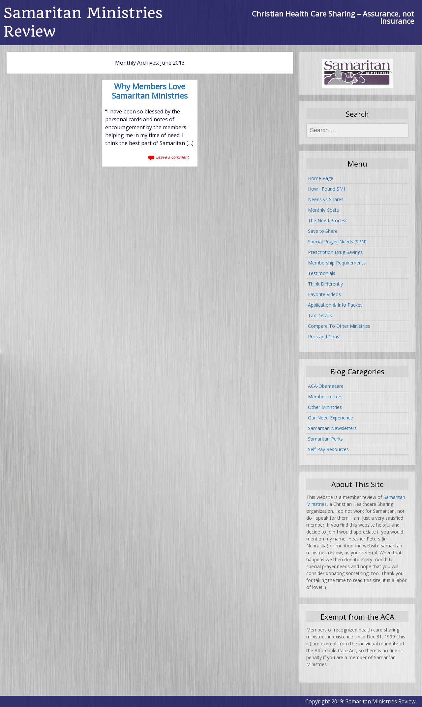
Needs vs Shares (326, 199)
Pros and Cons (323, 336)
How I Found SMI (326, 189)
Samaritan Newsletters (332, 428)
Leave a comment (172, 157)
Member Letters (325, 396)
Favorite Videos (324, 294)
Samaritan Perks (325, 439)
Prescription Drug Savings (335, 252)
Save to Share (323, 231)
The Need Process (327, 220)
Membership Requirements (337, 263)
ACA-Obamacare (326, 386)
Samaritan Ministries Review (83, 22)
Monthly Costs (323, 210)
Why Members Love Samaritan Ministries (150, 91)
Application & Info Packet (335, 305)
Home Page (320, 178)
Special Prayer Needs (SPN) (337, 241)
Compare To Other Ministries (339, 326)
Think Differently (325, 284)
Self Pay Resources (328, 449)
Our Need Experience (330, 418)
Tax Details (320, 315)
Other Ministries (325, 407)
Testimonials (321, 273)
